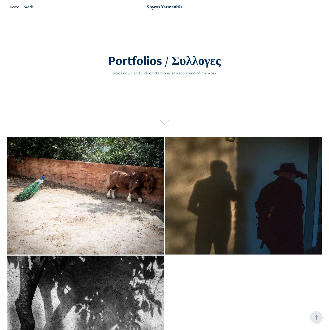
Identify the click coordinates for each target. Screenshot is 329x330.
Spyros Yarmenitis (165, 7)
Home (14, 6)
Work (28, 6)
